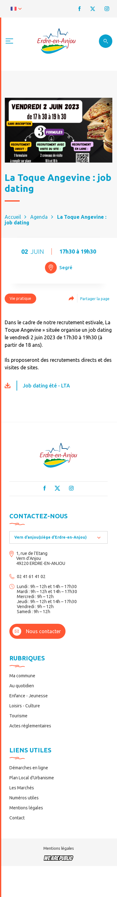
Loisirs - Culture (24, 705)
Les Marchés (21, 787)
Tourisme (18, 715)
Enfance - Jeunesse (28, 695)
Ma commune (22, 675)
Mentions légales (26, 807)
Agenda (39, 217)
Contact (17, 817)
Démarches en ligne (28, 767)
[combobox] (58, 537)
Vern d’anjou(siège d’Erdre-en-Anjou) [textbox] (50, 537)
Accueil (13, 217)
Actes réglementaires (30, 725)
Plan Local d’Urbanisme (31, 777)
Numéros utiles (24, 797)
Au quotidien (21, 685)
